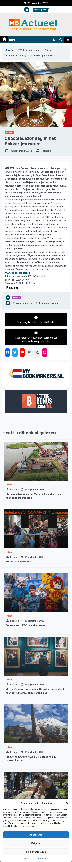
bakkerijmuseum (24, 303)
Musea (9, 132)
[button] (67, 803)
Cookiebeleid (29, 858)
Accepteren (36, 835)
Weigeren (36, 843)
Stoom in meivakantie (18, 561)
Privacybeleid (42, 858)
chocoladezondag (48, 303)
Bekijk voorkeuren (36, 852)
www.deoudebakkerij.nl (17, 272)
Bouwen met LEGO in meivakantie (25, 625)
